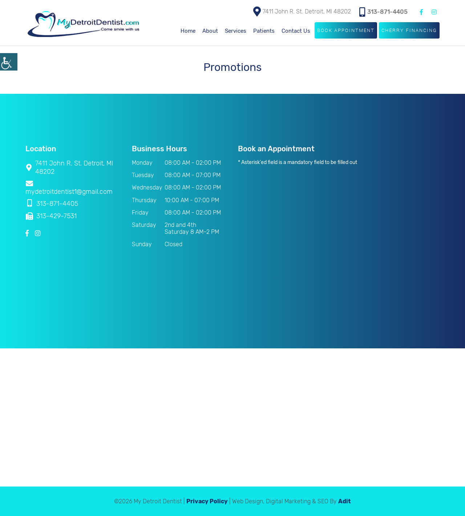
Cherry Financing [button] (409, 30)
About (210, 31)
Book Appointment (346, 30)
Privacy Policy (207, 501)
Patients (264, 31)
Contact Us (296, 31)
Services (235, 31)
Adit (344, 501)
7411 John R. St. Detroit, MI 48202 (302, 11)
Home (188, 31)
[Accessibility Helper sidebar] (8, 62)
